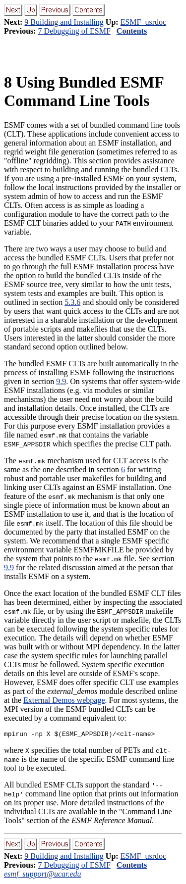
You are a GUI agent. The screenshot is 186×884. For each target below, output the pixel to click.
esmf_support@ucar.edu (42, 875)
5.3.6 (72, 302)
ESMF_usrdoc (143, 22)
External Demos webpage (64, 700)
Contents (132, 31)
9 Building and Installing (64, 22)
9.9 (61, 381)
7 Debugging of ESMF (74, 31)
